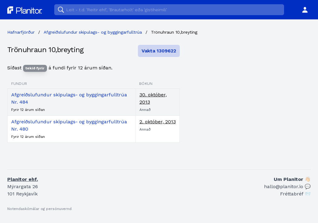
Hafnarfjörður (21, 32)
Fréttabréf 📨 (295, 194)
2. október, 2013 (157, 122)
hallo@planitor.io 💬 (287, 186)
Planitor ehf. (22, 179)
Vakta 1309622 (159, 51)
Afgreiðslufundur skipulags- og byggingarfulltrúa (93, 32)
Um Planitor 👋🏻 (292, 179)
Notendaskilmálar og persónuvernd (39, 209)
